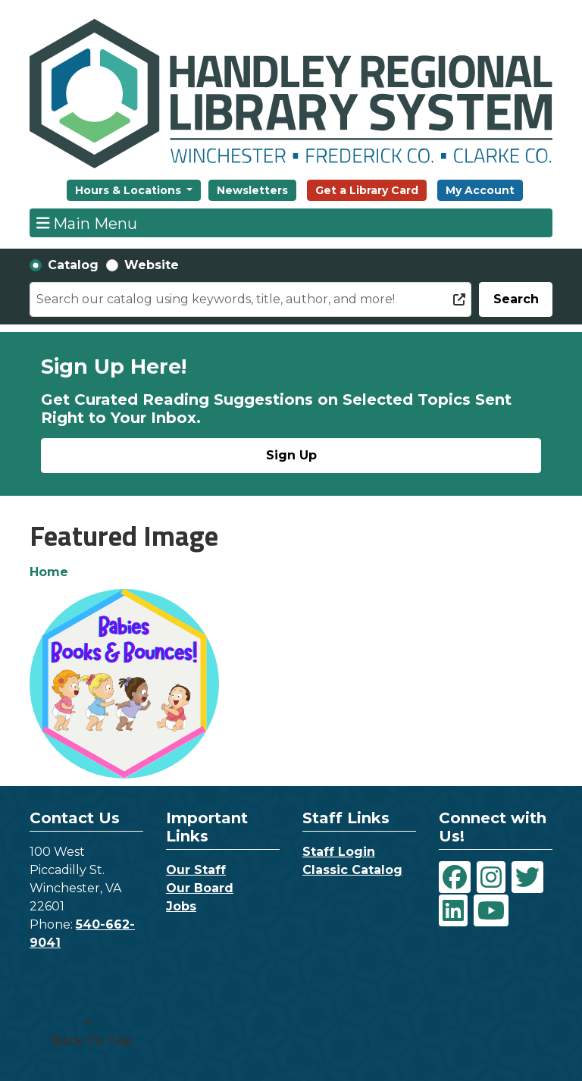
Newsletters (252, 190)
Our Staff (196, 870)
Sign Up (291, 455)
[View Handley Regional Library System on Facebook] (455, 877)
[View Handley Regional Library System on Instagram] (491, 877)
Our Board (199, 888)
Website (151, 265)
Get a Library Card (366, 190)
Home (49, 572)
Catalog (73, 265)
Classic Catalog (352, 870)
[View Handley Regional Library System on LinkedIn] (453, 910)
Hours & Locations (129, 190)
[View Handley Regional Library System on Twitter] (527, 877)
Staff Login (338, 851)
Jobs (181, 906)
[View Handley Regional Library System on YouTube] (491, 910)
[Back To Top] (88, 1031)
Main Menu (87, 223)
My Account (480, 190)
